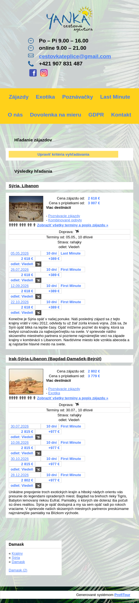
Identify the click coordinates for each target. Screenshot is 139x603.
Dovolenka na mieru (55, 115)
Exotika (45, 97)
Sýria (16, 557)
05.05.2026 (20, 253)
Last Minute (115, 97)
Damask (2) (18, 570)
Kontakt (121, 115)
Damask (18, 562)
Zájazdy (19, 97)
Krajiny (17, 553)
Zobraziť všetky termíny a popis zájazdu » (72, 225)
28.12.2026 (20, 475)
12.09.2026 (20, 286)
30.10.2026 (20, 459)
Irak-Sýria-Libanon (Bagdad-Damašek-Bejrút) (55, 358)
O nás (15, 115)
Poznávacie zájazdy (64, 216)
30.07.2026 (20, 426)
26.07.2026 (20, 269)
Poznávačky (77, 97)
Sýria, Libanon (24, 185)
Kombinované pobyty (65, 220)
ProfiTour (122, 595)
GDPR (96, 115)
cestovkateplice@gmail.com (75, 56)
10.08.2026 (20, 442)
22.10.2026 (20, 302)
